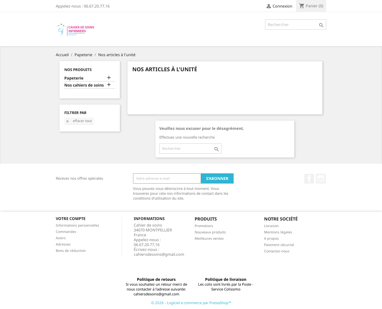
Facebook (309, 179)
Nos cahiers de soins (84, 85)
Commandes (66, 231)
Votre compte (71, 218)
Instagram (321, 179)
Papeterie (74, 78)
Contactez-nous (276, 251)
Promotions (204, 225)
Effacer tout (79, 120)
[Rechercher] (295, 24)
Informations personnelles (77, 225)
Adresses (63, 244)
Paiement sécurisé (279, 244)
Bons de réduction (71, 250)
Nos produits (78, 69)
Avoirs (61, 238)
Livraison (271, 225)
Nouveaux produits (210, 232)
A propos (271, 238)
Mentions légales (278, 232)
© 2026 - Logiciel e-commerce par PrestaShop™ (191, 302)
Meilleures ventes (209, 238)
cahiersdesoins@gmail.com (159, 254)
